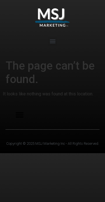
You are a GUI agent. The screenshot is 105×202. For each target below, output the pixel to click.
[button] (52, 41)
